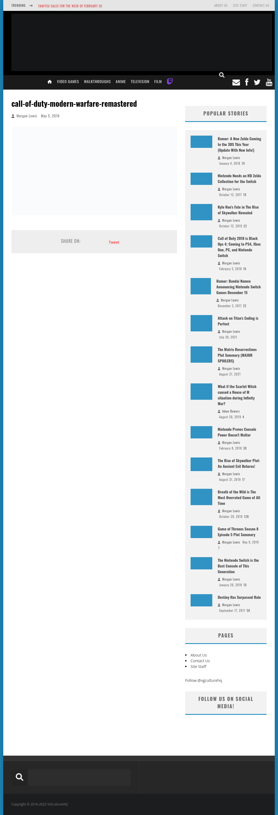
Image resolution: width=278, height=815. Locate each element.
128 (246, 516)
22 (245, 226)
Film (158, 81)
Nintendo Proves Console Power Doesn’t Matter (237, 432)
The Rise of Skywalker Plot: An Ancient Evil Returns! (239, 463)
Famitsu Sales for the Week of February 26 (70, 6)
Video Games (68, 81)
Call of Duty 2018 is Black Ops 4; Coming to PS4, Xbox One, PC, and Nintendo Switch (239, 246)
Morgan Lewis (27, 115)
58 (248, 610)
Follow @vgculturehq (203, 680)
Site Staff (240, 5)
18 (245, 195)
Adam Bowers (231, 411)
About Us (221, 5)
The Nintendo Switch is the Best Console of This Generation (238, 565)
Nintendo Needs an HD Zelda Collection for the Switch (239, 178)
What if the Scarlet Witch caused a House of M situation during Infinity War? (237, 394)
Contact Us (261, 5)
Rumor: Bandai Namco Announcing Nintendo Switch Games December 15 (238, 286)
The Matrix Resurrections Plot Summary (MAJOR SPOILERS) (237, 355)
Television (140, 81)
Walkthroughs (97, 81)
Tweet (114, 242)
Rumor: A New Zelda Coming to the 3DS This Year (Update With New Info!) (239, 144)
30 (245, 448)
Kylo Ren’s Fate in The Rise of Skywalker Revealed (238, 209)
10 (245, 585)
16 (245, 269)
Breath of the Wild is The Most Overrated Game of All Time (239, 497)
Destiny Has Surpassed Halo (239, 597)
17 (243, 479)
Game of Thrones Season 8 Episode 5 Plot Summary (238, 531)
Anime (121, 81)
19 (243, 163)
